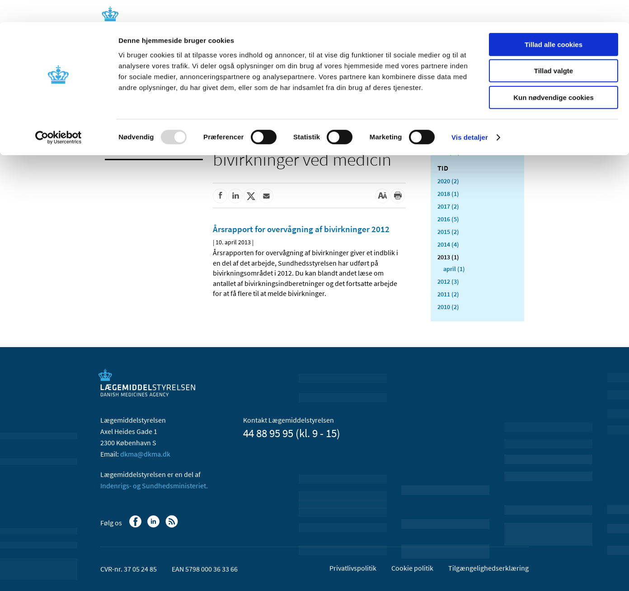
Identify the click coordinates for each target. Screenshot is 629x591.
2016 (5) (448, 219)
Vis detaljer (469, 115)
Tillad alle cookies (553, 22)
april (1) (454, 269)
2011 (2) (448, 294)
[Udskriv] (397, 196)
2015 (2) (448, 232)
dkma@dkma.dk (145, 453)
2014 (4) (448, 244)
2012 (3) (448, 281)
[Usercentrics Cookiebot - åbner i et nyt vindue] (58, 115)
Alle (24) (448, 152)
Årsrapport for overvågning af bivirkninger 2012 (301, 229)
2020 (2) (448, 181)
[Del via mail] (266, 196)
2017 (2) (448, 206)
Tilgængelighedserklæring (488, 567)
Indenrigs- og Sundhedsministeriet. (154, 485)
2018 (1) (448, 194)
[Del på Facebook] (220, 196)
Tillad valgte (553, 49)
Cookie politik (412, 567)
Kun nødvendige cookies (553, 75)
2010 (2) (448, 307)
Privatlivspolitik (352, 567)
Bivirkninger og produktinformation (141, 143)
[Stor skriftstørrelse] (382, 196)
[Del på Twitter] (251, 196)
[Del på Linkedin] (235, 196)
